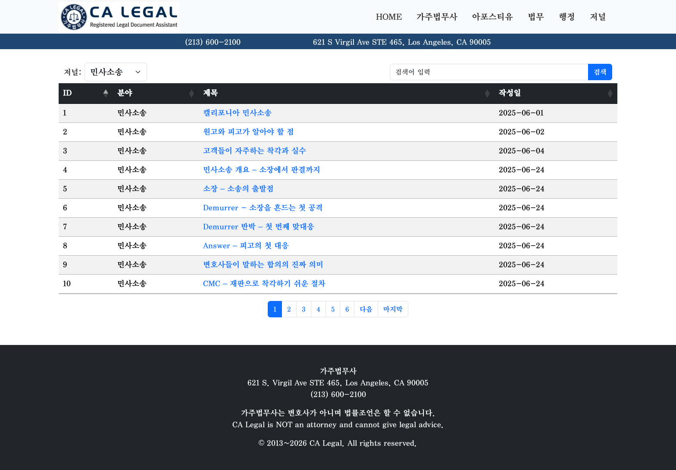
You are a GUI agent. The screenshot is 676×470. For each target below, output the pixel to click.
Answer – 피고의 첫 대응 (246, 246)
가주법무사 (436, 17)
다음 (366, 309)
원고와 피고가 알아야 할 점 (248, 132)
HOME (389, 17)
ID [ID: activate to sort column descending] (67, 93)
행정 (567, 17)
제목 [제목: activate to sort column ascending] (210, 93)
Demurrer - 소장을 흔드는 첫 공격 (263, 208)
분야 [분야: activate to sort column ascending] (124, 93)
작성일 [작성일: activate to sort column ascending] (510, 93)
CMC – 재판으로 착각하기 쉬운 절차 (264, 284)
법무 (536, 17)
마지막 (393, 309)
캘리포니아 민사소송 (237, 113)
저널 (598, 17)
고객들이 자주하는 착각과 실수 (254, 151)
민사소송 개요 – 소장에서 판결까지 (261, 170)
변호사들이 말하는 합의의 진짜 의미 (263, 265)
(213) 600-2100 (213, 42)
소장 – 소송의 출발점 (238, 189)
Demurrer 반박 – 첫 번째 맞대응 (258, 227)
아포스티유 (492, 17)
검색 (600, 72)
